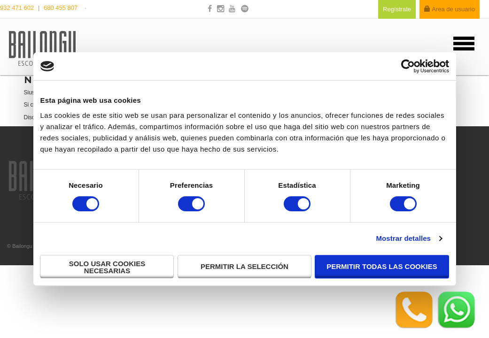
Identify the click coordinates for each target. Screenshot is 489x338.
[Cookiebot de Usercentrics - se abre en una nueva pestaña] (408, 66)
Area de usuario (449, 9)
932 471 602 (18, 7)
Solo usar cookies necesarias (107, 267)
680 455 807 (61, 7)
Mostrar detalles (403, 238)
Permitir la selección (244, 266)
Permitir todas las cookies (381, 266)
